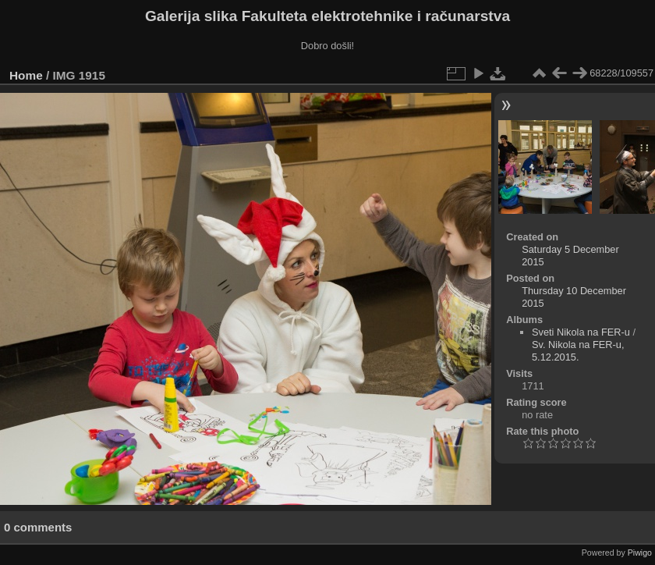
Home (26, 75)
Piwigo (640, 552)
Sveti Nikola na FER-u (581, 332)
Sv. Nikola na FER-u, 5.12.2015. (578, 351)
